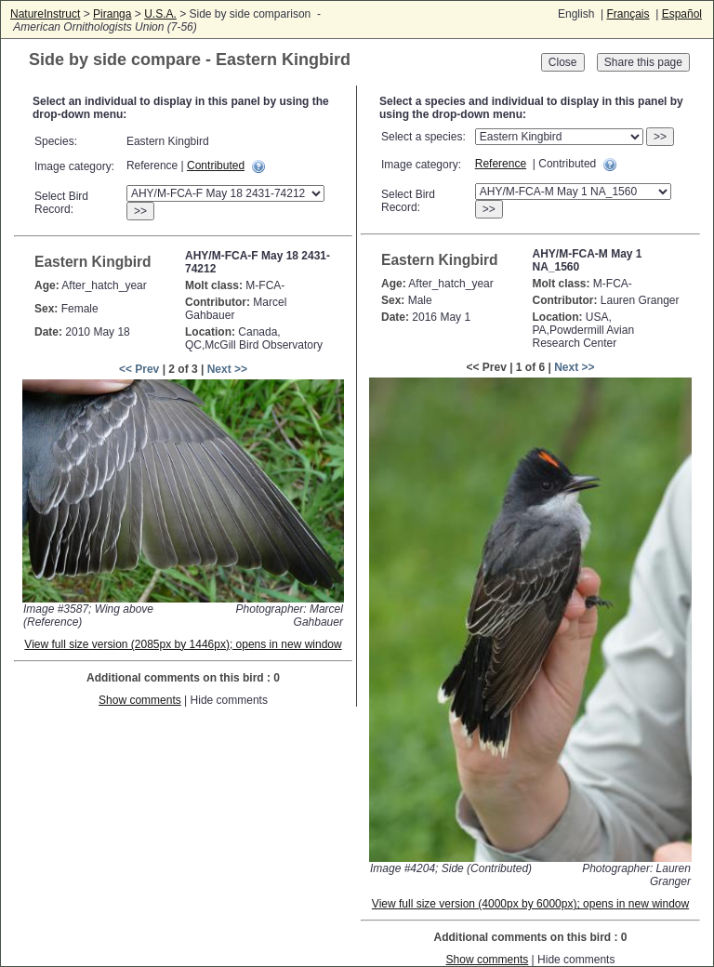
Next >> (227, 369)
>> (140, 211)
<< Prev (139, 369)
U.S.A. (160, 13)
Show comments (140, 700)
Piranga (112, 13)
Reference (500, 163)
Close (563, 62)
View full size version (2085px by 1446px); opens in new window (182, 644)
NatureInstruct (45, 13)
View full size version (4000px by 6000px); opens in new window (530, 903)
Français (627, 13)
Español (682, 13)
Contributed (216, 165)
